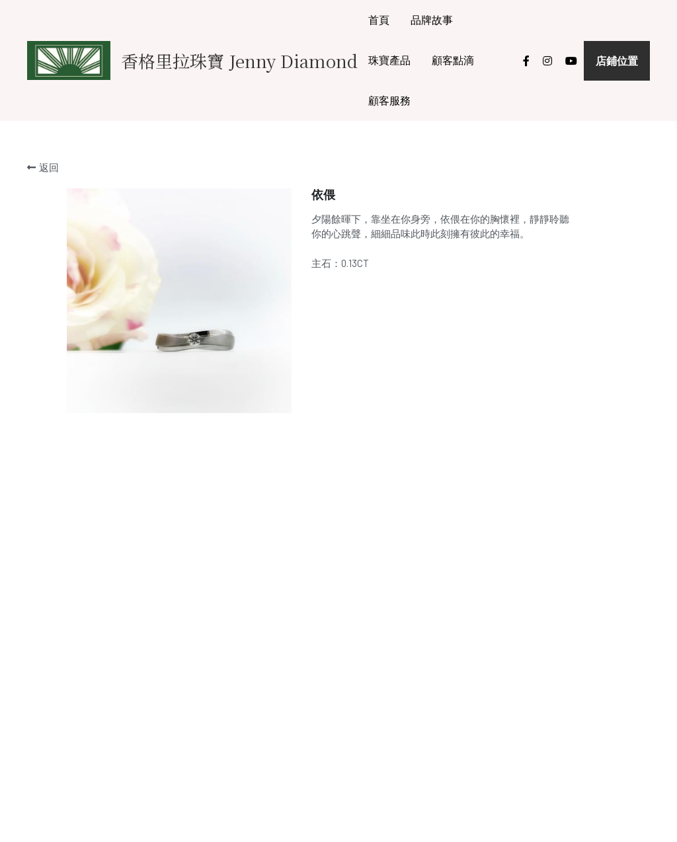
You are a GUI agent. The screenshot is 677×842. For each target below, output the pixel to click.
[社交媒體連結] (526, 61)
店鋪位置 (617, 60)
